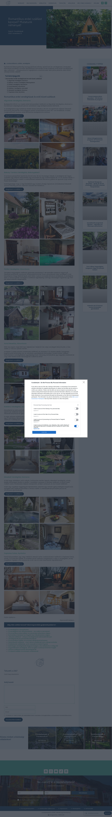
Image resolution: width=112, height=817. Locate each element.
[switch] (76, 408)
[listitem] (56, 405)
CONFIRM (44, 432)
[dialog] (56, 408)
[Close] (84, 382)
